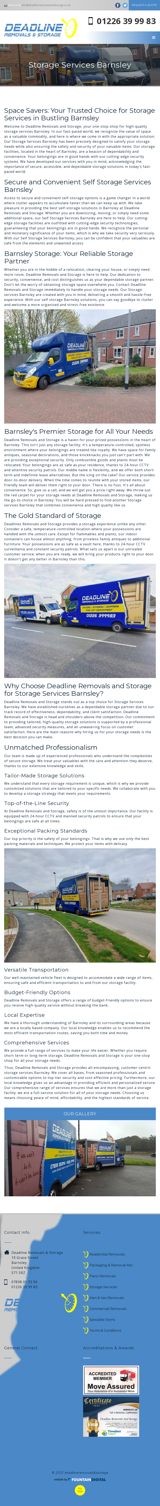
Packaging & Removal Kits (110, 1265)
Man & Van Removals (106, 1298)
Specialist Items (102, 1320)
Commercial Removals (107, 1309)
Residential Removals (107, 1254)
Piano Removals (102, 1276)
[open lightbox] (111, 1417)
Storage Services (103, 1287)
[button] (154, 37)
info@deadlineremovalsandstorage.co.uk (45, 5)
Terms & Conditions (105, 1331)
